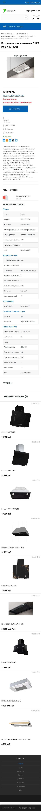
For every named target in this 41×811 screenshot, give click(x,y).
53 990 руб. (8, 629)
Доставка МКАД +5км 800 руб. (13, 95)
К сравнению (8, 132)
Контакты (20, 771)
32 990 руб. (6, 475)
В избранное (8, 129)
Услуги (20, 775)
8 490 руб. (7, 706)
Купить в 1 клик (9, 125)
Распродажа (21, 786)
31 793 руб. (6, 552)
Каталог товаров (13, 26)
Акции (21, 767)
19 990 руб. (6, 514)
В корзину (14, 109)
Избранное (27, 808)
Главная (20, 764)
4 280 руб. (5, 744)
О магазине (20, 782)
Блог (20, 790)
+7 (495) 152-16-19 (33, 11)
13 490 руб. (9, 92)
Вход (27, 2)
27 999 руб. (6, 667)
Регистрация (35, 2)
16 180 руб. (6, 590)
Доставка (20, 779)
